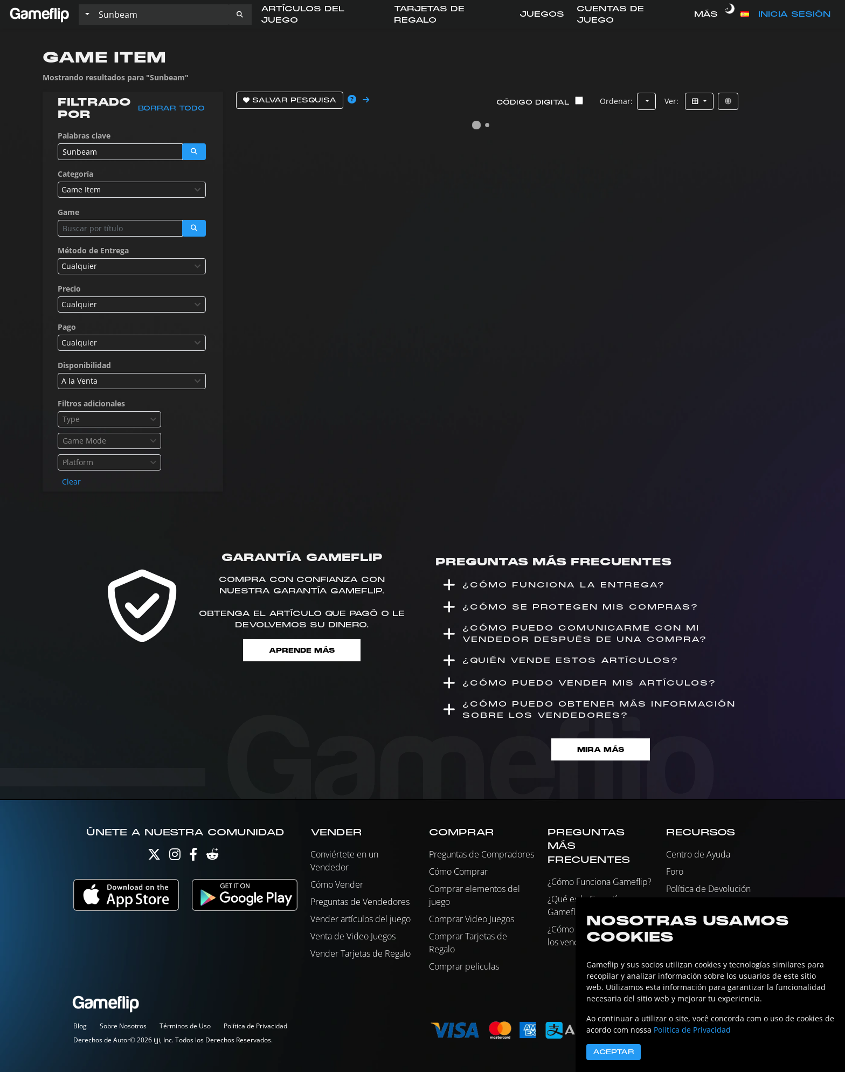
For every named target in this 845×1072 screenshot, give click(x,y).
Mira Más (600, 749)
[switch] (730, 14)
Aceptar (613, 1052)
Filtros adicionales (91, 403)
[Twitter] (154, 856)
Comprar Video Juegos (471, 919)
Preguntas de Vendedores (360, 902)
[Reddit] (212, 856)
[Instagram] (175, 856)
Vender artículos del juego (360, 919)
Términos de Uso (185, 1025)
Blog (80, 1025)
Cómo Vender (336, 884)
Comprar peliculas (464, 966)
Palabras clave (84, 135)
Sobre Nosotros (123, 1025)
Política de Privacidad (255, 1025)
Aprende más (302, 650)
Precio (69, 288)
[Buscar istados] (161, 14)
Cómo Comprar (458, 871)
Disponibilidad (84, 365)
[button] (240, 14)
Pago (67, 327)
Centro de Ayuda (698, 854)
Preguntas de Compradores (481, 854)
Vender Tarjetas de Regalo (360, 953)
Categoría (75, 174)
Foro (674, 871)
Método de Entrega (93, 250)
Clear (71, 481)
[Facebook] (193, 856)
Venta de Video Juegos (353, 936)
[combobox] (132, 190)
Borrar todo (171, 108)
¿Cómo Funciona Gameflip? (600, 882)
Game (68, 212)
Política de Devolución (708, 889)
